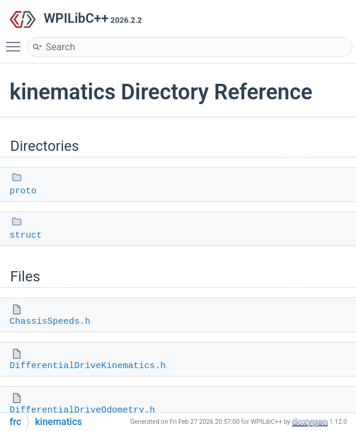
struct (26, 235)
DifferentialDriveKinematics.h (88, 366)
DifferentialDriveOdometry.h (82, 410)
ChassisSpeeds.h (50, 322)
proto (23, 191)
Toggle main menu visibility (16, 41)
